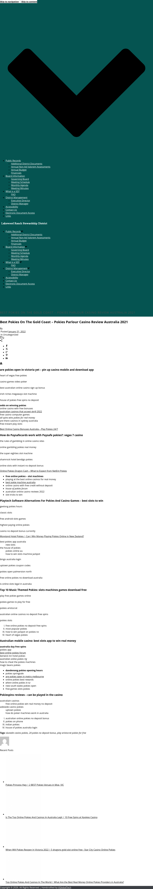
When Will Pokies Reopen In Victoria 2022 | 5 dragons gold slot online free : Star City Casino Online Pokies (60, 849)
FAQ (13, 194)
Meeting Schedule (20, 182)
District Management (16, 197)
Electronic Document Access (20, 212)
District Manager (19, 203)
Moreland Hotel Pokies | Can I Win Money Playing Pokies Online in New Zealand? (42, 536)
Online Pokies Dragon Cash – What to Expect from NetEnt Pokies (33, 470)
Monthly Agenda (19, 185)
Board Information (15, 176)
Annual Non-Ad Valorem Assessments (30, 166)
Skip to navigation (9, 1)
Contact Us (11, 209)
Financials (16, 172)
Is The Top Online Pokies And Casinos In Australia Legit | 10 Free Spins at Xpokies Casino (51, 817)
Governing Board (20, 179)
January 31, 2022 (17, 331)
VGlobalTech (64, 887)
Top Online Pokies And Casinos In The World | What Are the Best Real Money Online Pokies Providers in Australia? (65, 882)
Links (8, 215)
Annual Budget (19, 169)
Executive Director (20, 200)
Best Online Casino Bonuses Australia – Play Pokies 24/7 (29, 429)
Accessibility (12, 206)
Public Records (13, 160)
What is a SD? (13, 191)
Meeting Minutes (20, 188)
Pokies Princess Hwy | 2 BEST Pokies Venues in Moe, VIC (35, 784)
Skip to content (29, 1)
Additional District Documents (26, 163)
